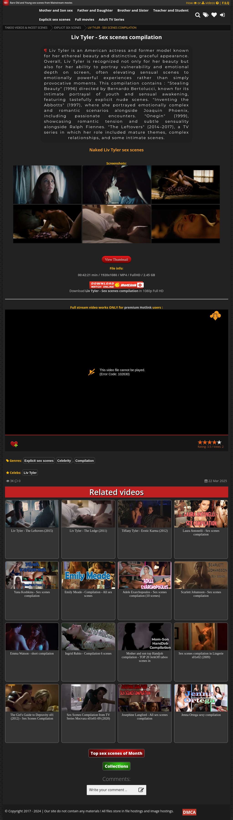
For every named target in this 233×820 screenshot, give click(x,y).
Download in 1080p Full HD (116, 291)
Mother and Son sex (56, 10)
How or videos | (207, 3)
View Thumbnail (116, 259)
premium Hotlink (138, 307)
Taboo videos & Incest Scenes (26, 28)
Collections (116, 766)
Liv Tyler (30, 473)
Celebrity (64, 460)
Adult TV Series (111, 19)
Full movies (84, 19)
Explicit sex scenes (55, 19)
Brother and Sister (133, 10)
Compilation (84, 460)
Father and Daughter (95, 10)
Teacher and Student (170, 10)
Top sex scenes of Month (116, 753)
